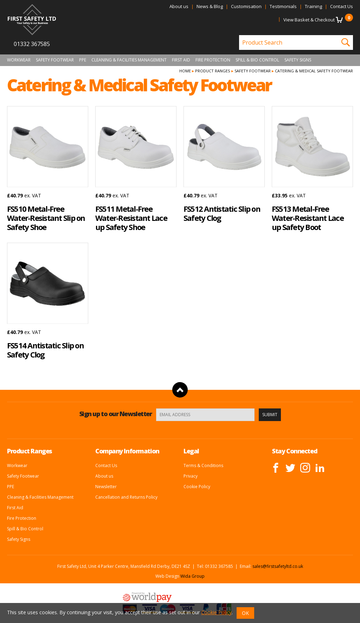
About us (178, 6)
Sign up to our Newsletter (115, 413)
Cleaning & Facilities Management (129, 60)
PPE (82, 60)
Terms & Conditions (203, 465)
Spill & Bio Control (257, 60)
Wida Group (192, 576)
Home (185, 70)
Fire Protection (212, 60)
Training (313, 6)
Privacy (191, 476)
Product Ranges (212, 70)
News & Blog (210, 6)
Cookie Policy (197, 487)
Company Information (127, 451)
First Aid (181, 60)
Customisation (246, 6)
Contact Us (341, 6)
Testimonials (283, 6)
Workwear (19, 60)
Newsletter (106, 487)
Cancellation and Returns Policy (126, 497)
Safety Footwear (55, 60)
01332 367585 (32, 44)
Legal (191, 451)
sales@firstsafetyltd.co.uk (277, 566)
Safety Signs (297, 60)
